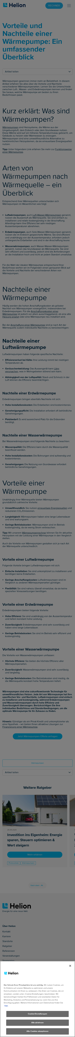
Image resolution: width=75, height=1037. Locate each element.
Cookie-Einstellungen (37, 1015)
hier (6, 1007)
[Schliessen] (70, 967)
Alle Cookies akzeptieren (37, 1033)
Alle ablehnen (37, 1024)
